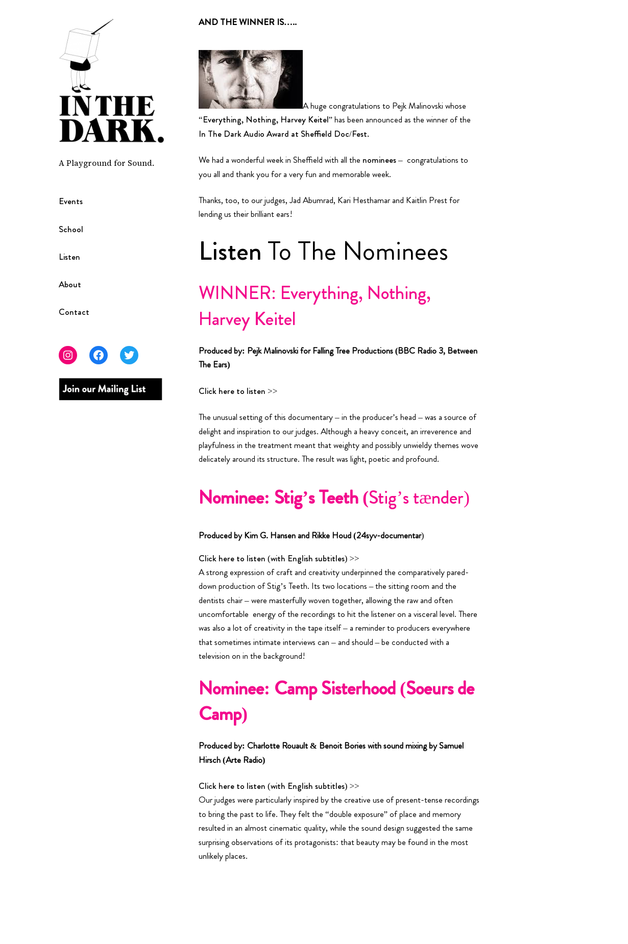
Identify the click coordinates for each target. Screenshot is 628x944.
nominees (379, 160)
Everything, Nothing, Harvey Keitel (266, 119)
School (71, 229)
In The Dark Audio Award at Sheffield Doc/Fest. (284, 134)
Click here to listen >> (238, 391)
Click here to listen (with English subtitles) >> (279, 558)
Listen (69, 256)
